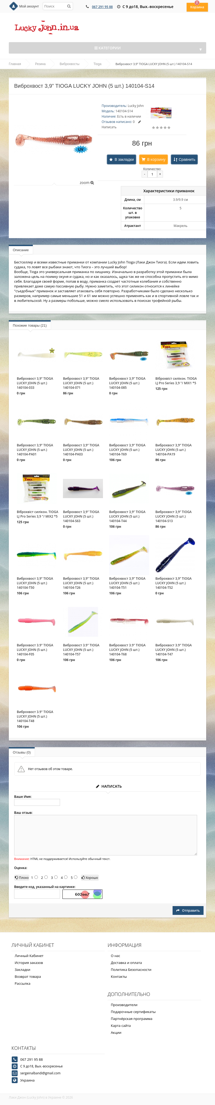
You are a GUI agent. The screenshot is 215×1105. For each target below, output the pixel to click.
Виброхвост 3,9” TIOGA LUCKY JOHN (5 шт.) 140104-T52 (173, 583)
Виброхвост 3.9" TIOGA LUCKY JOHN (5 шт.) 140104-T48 (35, 716)
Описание (21, 250)
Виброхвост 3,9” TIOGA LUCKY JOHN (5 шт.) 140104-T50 (35, 583)
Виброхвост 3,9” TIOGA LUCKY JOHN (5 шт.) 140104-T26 (81, 583)
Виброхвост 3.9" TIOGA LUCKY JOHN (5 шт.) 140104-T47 (173, 649)
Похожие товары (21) (30, 325)
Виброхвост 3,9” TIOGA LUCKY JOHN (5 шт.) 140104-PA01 (35, 450)
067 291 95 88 (102, 7)
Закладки (22, 969)
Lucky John (136, 105)
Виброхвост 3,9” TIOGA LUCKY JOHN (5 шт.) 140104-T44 (127, 516)
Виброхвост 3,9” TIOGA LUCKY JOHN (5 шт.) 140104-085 (127, 383)
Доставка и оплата (126, 962)
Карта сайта (121, 1025)
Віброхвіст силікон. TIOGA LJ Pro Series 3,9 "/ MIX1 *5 (176, 380)
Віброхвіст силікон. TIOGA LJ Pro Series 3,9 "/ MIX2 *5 (37, 514)
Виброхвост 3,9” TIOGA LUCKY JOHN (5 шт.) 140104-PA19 (173, 450)
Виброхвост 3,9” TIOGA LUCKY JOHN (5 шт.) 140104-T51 (127, 583)
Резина (40, 64)
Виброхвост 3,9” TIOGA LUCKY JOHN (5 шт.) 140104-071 (81, 383)
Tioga (98, 64)
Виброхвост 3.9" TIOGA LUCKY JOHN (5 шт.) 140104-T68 (127, 649)
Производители (124, 1004)
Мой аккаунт (29, 6)
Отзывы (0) (22, 752)
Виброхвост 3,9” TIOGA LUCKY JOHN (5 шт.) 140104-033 (35, 383)
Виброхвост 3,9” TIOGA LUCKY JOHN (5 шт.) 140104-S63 (81, 516)
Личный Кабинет (29, 955)
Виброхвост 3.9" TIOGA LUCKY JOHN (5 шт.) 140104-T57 (81, 649)
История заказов (29, 962)
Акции (116, 1032)
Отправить (188, 910)
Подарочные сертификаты (133, 1011)
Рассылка (22, 983)
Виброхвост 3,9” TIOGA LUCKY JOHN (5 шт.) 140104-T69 (127, 450)
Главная (15, 64)
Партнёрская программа (131, 1018)
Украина (27, 1080)
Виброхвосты (69, 64)
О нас (115, 955)
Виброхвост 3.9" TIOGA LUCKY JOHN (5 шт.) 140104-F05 (35, 649)
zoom (87, 182)
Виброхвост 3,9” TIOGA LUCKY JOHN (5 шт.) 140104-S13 (173, 516)
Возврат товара (28, 976)
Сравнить (187, 159)
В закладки (124, 159)
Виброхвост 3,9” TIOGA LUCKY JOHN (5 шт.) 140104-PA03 (81, 450)
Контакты (119, 976)
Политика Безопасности (131, 969)
